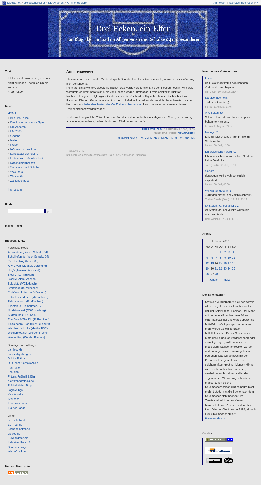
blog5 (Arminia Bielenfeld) (24, 270)
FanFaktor (14, 367)
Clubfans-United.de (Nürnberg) (27, 292)
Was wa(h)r (17, 176)
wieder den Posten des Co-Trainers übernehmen (112, 104)
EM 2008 (15, 131)
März (227, 279)
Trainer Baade (16, 407)
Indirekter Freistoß (19, 442)
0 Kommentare (128, 138)
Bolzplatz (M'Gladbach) (22, 283)
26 (207, 274)
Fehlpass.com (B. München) (25, 301)
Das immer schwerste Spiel (27, 122)
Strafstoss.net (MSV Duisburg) (27, 310)
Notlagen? (211, 132)
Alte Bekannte (214, 112)
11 (233, 257)
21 (216, 268)
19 (207, 268)
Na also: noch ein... (217, 97)
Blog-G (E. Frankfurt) (21, 274)
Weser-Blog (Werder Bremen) (26, 337)
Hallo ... (15, 140)
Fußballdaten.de (18, 437)
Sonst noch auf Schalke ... (26, 167)
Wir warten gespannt (218, 190)
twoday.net (13, 2)
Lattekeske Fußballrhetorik (26, 158)
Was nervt (16, 171)
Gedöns (15, 135)
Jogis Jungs (15, 390)
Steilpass (13, 398)
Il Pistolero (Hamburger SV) (25, 305)
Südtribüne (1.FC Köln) (22, 314)
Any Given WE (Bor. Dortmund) (27, 265)
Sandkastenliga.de (19, 447)
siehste (209, 170)
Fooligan (13, 371)
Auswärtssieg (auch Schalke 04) (28, 252)
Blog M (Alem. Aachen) (22, 278)
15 (220, 263)
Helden (14, 144)
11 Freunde (15, 424)
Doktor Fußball (17, 358)
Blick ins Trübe (19, 117)
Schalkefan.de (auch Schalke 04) (28, 256)
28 (216, 274)
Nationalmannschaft (22, 162)
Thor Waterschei (18, 403)
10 (229, 257)
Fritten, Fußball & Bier (21, 376)
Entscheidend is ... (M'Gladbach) (28, 297)
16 (225, 263)
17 (229, 263)
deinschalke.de (17, 420)
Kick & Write (15, 394)
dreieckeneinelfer (34, 2)
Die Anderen (56, 2)
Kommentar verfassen (157, 138)
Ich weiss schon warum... (221, 151)
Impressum (15, 189)
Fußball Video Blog (20, 385)
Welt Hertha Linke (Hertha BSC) (28, 328)
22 (220, 268)
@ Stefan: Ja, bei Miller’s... (222, 205)
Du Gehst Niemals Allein (23, 363)
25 (233, 268)
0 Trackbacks (185, 138)
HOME (12, 113)
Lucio (208, 78)
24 (229, 268)
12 (207, 263)
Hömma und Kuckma (23, 149)
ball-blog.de (15, 349)
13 (212, 263)
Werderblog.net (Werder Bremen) (28, 332)
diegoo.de (14, 433)
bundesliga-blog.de (20, 354)
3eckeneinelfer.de (19, 428)
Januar (213, 279)
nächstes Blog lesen (240, 2)
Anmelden (220, 2)
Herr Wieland (152, 129)
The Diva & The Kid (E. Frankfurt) (28, 319)
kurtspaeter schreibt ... (24, 153)
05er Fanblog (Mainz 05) (23, 261)
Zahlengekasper (20, 180)
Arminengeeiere (77, 2)
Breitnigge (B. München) (23, 287)
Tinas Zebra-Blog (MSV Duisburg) (29, 323)
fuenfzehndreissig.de (21, 380)
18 (233, 263)
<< (256, 2)
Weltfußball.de (17, 451)
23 (225, 268)
